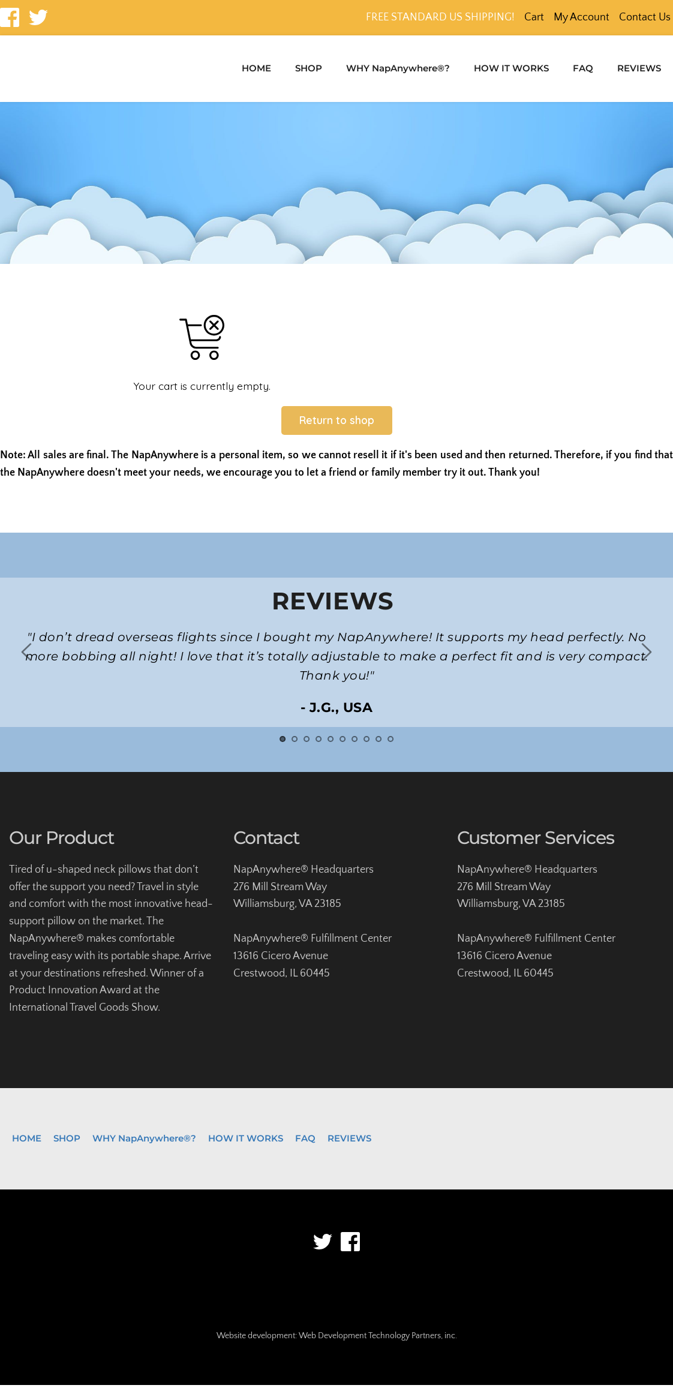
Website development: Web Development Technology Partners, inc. (337, 1342)
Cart (534, 17)
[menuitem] (256, 68)
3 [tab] (307, 745)
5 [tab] (331, 745)
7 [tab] (354, 745)
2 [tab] (295, 745)
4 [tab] (319, 745)
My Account (581, 17)
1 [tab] (283, 745)
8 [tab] (366, 745)
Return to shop (336, 425)
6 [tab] (342, 745)
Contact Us (645, 17)
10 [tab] (390, 745)
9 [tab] (378, 745)
